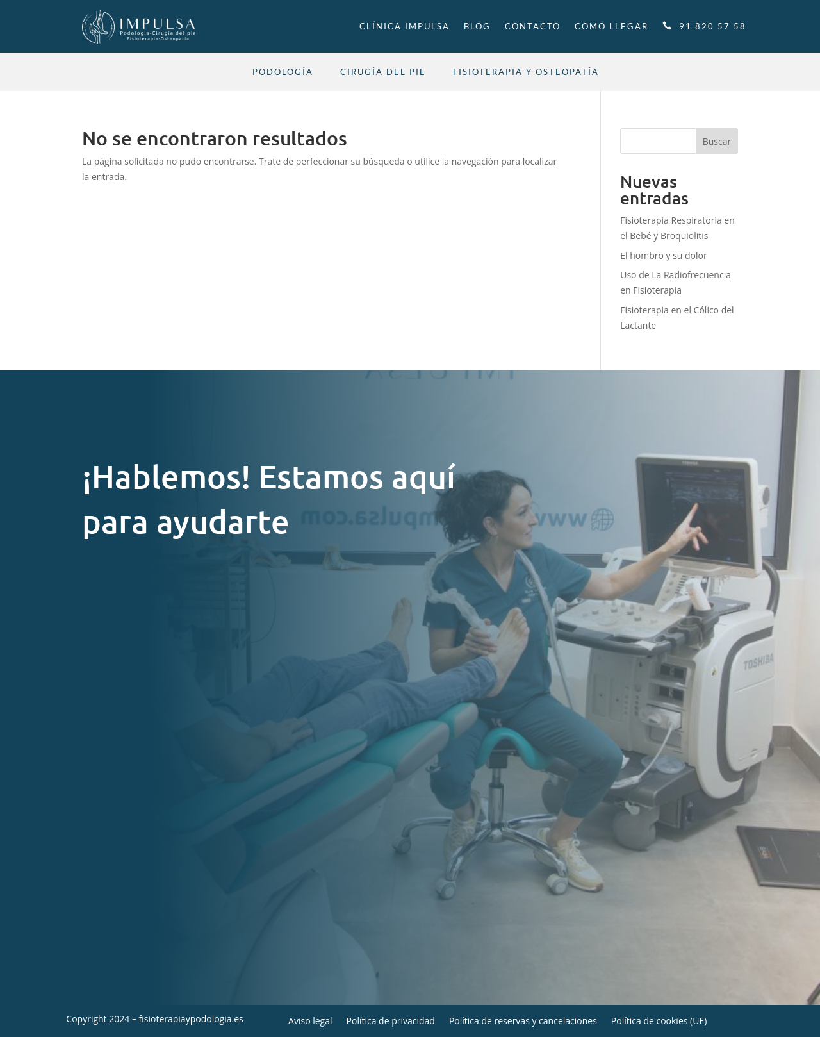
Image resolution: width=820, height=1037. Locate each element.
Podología (282, 72)
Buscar (717, 141)
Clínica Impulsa (404, 26)
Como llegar (611, 26)
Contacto (533, 26)
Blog (477, 26)
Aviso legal (310, 1021)
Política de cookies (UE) (659, 1021)
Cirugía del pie (383, 72)
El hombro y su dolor (663, 255)
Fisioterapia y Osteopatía (526, 72)
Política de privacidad (391, 1021)
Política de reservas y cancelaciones (523, 1021)
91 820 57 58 (712, 26)
